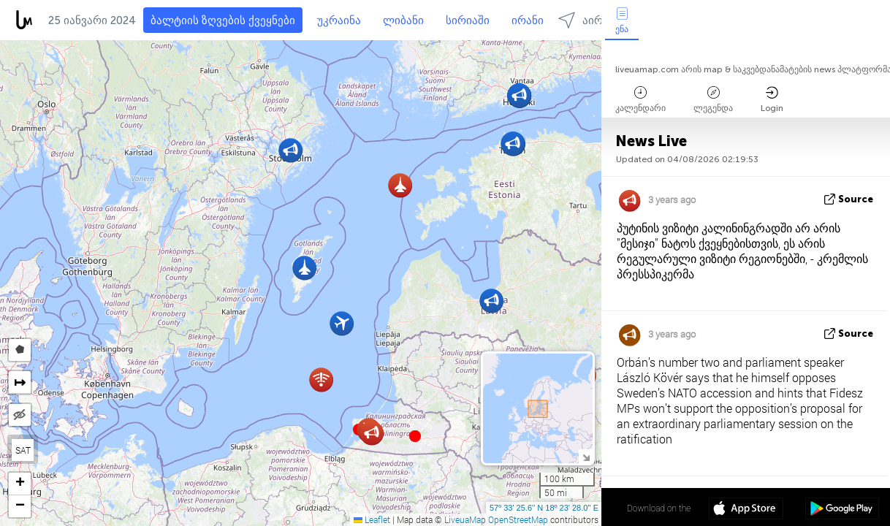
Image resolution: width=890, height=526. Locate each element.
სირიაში (468, 20)
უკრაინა (339, 20)
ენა (621, 20)
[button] (415, 436)
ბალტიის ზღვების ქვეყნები (223, 20)
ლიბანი (403, 20)
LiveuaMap (465, 519)
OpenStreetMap (518, 519)
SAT (23, 450)
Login (772, 99)
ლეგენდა (713, 99)
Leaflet (372, 519)
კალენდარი (640, 99)
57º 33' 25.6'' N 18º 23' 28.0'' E (544, 507)
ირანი (527, 20)
